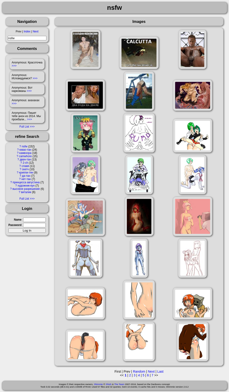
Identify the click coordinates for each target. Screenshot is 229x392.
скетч (25, 169)
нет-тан (26, 179)
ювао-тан (25, 149)
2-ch (25, 162)
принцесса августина (26, 182)
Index (27, 31)
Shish (108, 384)
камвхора (25, 153)
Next (35, 31)
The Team (119, 384)
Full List (24, 126)
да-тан (26, 175)
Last (160, 371)
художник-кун (26, 185)
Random (139, 371)
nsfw (24, 146)
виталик (26, 192)
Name (17, 219)
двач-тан (25, 159)
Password (14, 225)
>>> (14, 65)
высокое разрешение (26, 189)
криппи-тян (26, 172)
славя (25, 166)
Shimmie (98, 384)
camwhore (25, 156)
